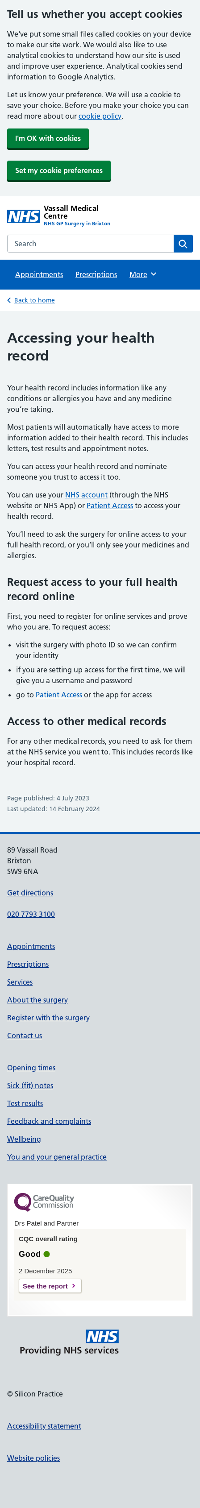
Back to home (34, 300)
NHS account (86, 494)
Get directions (30, 892)
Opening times (31, 1067)
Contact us (24, 1035)
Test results (25, 1103)
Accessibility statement (44, 1425)
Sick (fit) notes (30, 1085)
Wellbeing (24, 1139)
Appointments (39, 274)
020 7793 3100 (31, 914)
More (143, 274)
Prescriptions (96, 274)
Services (20, 982)
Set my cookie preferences (59, 170)
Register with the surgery (48, 1017)
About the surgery (37, 999)
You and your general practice (57, 1156)
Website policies (33, 1458)
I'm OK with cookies (48, 138)
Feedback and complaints (49, 1121)
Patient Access (110, 505)
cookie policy (100, 116)
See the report (45, 1286)
